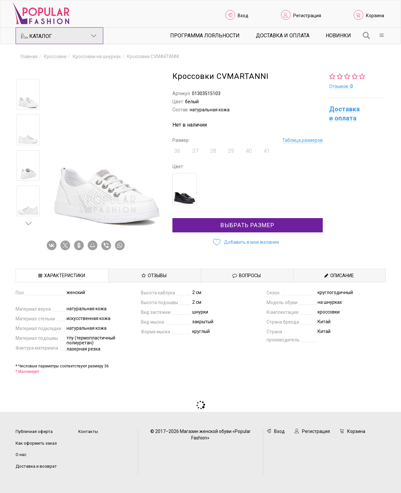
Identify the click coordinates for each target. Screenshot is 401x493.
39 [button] (231, 150)
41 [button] (266, 150)
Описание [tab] (339, 275)
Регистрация (307, 15)
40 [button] (248, 150)
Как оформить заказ (36, 443)
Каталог (58, 36)
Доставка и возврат (36, 466)
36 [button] (177, 150)
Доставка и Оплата (282, 35)
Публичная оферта (34, 431)
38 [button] (213, 150)
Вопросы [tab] (246, 275)
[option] (28, 94)
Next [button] (29, 223)
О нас (21, 454)
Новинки (338, 35)
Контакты (88, 431)
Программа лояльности (205, 35)
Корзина (375, 15)
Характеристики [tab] (61, 275)
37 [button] (195, 150)
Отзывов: (341, 86)
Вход (243, 15)
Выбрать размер (247, 225)
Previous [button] (29, 69)
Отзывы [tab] (154, 275)
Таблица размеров (302, 140)
